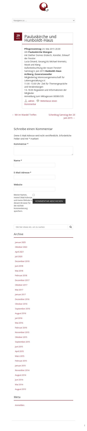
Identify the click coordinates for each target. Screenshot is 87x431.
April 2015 (19, 351)
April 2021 (19, 251)
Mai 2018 (19, 270)
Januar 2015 (20, 365)
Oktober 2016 (21, 303)
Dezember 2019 (22, 261)
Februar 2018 (21, 275)
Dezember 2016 (22, 299)
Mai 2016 (19, 322)
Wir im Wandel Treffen (24, 114)
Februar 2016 (21, 327)
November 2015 (22, 332)
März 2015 (19, 356)
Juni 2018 (19, 266)
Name (18, 160)
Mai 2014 (19, 384)
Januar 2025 (20, 242)
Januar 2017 (20, 294)
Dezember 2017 (22, 280)
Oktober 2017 (21, 285)
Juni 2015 (19, 346)
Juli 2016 (18, 318)
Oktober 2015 (21, 337)
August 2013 (20, 389)
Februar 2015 (21, 360)
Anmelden (19, 405)
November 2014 (22, 370)
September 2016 (22, 308)
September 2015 (22, 341)
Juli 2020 (18, 256)
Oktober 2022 (21, 247)
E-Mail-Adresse (22, 172)
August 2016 (20, 313)
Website (18, 184)
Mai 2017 (19, 289)
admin (31, 100)
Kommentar (21, 144)
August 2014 (20, 375)
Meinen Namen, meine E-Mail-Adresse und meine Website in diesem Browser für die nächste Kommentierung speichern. (23, 203)
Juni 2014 (19, 379)
